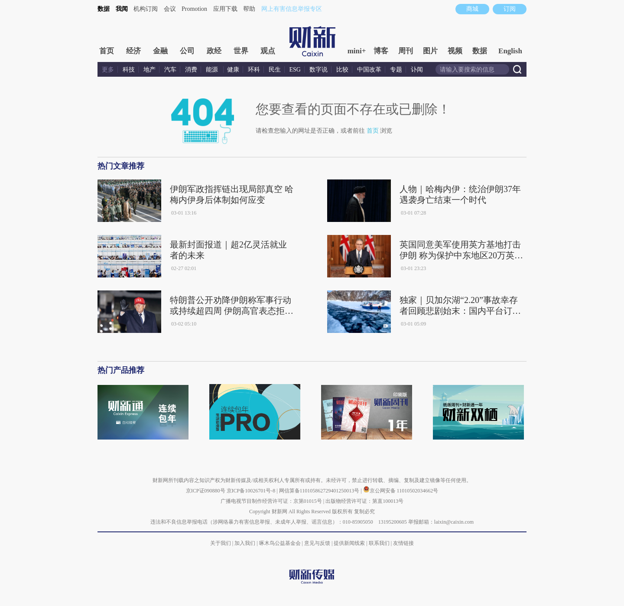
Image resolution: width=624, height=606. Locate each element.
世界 (241, 51)
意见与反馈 (317, 543)
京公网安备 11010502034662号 (401, 491)
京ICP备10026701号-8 (252, 491)
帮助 (249, 9)
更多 (108, 69)
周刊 (405, 51)
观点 (267, 51)
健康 (233, 69)
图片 (430, 51)
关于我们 (220, 543)
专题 (396, 69)
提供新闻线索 (349, 543)
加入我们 (244, 543)
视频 (455, 51)
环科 (254, 69)
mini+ (357, 51)
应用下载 (225, 9)
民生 (275, 69)
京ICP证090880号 (205, 491)
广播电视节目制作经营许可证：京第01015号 (271, 501)
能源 (213, 69)
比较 (342, 69)
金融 (160, 51)
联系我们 (379, 543)
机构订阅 (145, 9)
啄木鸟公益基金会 (280, 543)
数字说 (318, 69)
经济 (133, 51)
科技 (129, 69)
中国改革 (369, 69)
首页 (106, 51)
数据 (104, 9)
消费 (191, 69)
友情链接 (403, 543)
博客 (381, 51)
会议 (170, 9)
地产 (149, 69)
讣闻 (417, 69)
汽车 (170, 69)
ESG (295, 69)
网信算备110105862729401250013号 (320, 491)
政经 (214, 51)
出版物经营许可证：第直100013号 (364, 501)
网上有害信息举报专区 (291, 9)
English (510, 51)
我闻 (122, 9)
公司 (187, 51)
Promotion (194, 9)
